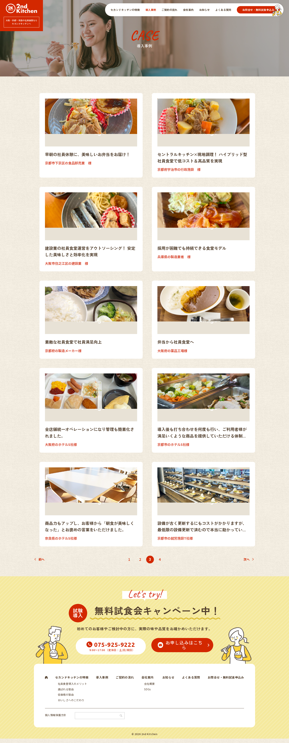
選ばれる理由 (66, 691)
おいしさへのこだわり (71, 704)
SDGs (147, 691)
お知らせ (204, 10)
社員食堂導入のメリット (72, 684)
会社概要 (149, 684)
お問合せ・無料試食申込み (258, 10)
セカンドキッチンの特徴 (125, 10)
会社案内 (188, 10)
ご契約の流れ (169, 10)
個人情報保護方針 (55, 719)
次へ (246, 559)
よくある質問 (223, 10)
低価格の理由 (66, 697)
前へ (42, 559)
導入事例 (150, 10)
